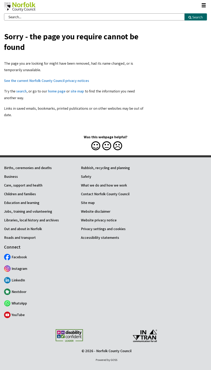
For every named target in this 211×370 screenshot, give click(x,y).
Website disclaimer (95, 211)
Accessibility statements (100, 237)
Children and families (20, 194)
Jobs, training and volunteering (28, 211)
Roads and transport (20, 237)
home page (57, 91)
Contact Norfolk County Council (105, 194)
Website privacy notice (99, 220)
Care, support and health (23, 185)
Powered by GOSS (106, 360)
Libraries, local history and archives (31, 220)
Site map (88, 202)
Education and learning (21, 202)
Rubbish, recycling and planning (105, 167)
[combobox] (94, 16)
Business (11, 176)
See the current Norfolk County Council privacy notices (46, 80)
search (21, 91)
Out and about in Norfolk (23, 228)
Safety (86, 176)
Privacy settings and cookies (103, 228)
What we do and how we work (104, 185)
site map (77, 91)
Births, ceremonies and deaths (28, 167)
